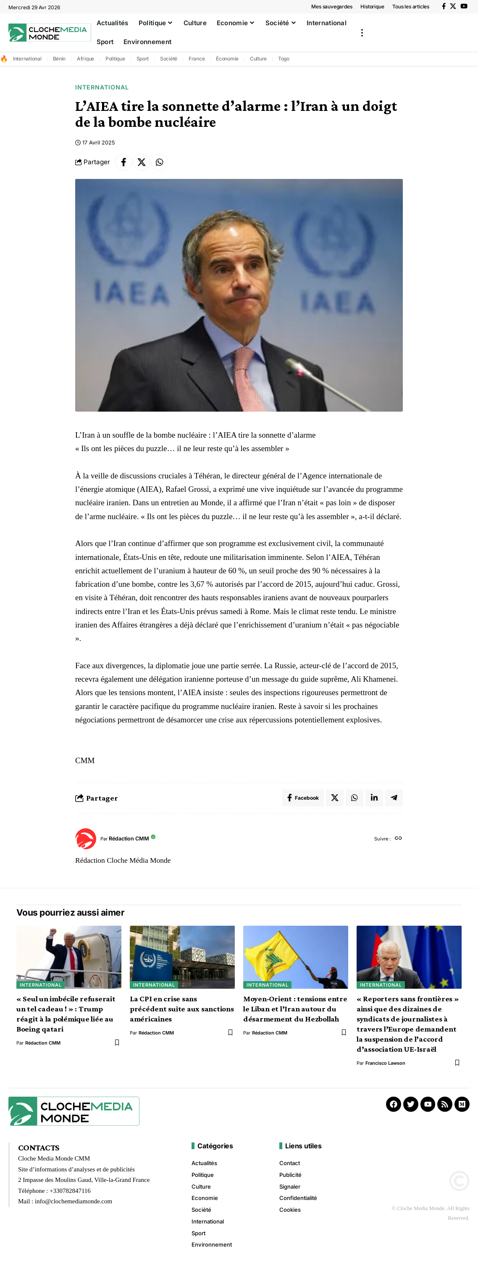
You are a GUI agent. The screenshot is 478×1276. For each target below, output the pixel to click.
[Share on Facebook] (123, 162)
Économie (227, 58)
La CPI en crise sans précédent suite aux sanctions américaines (182, 1008)
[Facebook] (444, 6)
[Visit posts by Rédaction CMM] (85, 838)
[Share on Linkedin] (374, 798)
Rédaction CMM (129, 839)
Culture (258, 58)
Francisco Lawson (385, 1063)
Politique (115, 58)
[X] (453, 6)
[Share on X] (141, 162)
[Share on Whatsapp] (159, 162)
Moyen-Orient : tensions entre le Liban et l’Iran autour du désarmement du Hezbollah (295, 1008)
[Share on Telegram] (394, 798)
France (197, 58)
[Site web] (398, 838)
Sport (143, 58)
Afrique (85, 58)
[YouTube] (464, 6)
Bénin (59, 58)
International (27, 58)
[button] (362, 32)
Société (168, 58)
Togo (283, 58)
